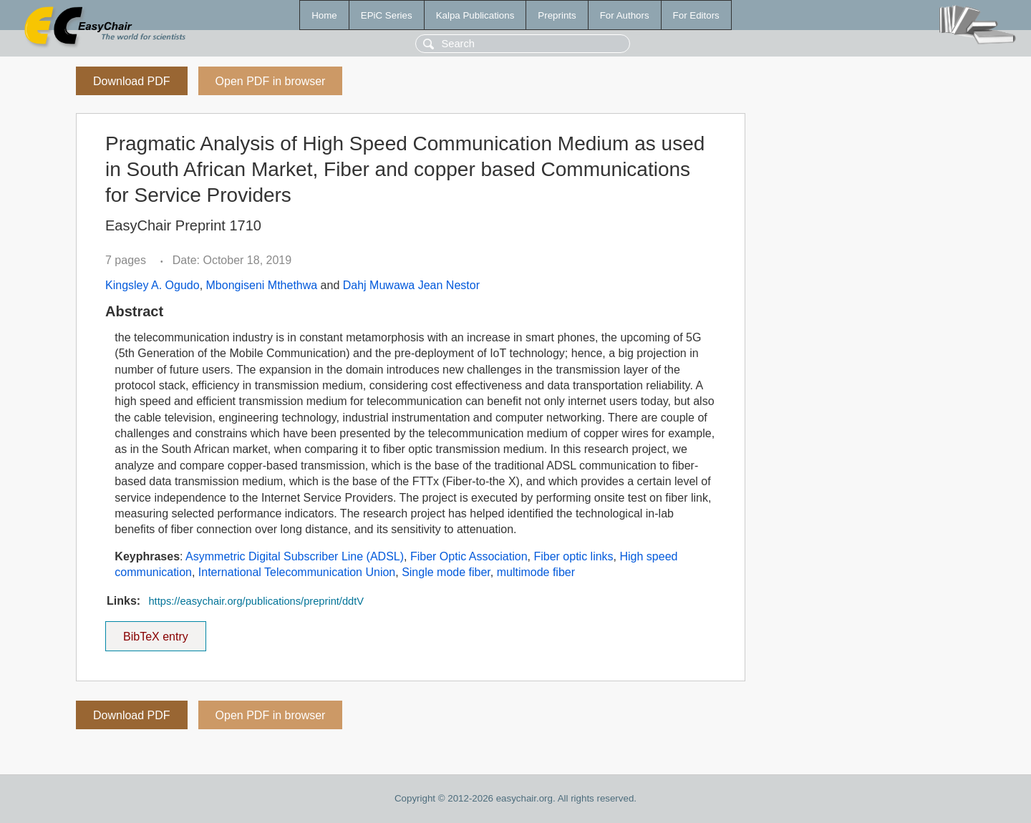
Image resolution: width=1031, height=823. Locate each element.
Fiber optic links (573, 556)
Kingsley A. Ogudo (152, 285)
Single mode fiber (446, 572)
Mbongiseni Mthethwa (262, 285)
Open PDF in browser (271, 81)
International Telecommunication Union (296, 572)
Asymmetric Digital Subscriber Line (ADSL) (294, 556)
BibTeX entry (155, 632)
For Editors (696, 15)
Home (324, 15)
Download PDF (131, 81)
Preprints (557, 15)
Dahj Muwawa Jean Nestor (411, 285)
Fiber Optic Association (469, 556)
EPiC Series (386, 15)
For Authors (624, 15)
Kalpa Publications (475, 15)
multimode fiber (536, 572)
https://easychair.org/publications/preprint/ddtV (256, 601)
